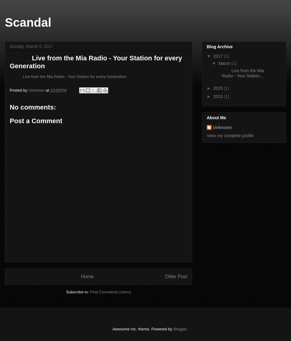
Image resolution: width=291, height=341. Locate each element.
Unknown (222, 127)
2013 (218, 96)
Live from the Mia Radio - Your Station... (240, 73)
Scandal (28, 22)
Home (87, 276)
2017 (218, 56)
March (224, 63)
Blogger (179, 329)
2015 (218, 88)
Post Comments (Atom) (110, 292)
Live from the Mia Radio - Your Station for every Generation (68, 76)
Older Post (176, 276)
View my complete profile (230, 135)
